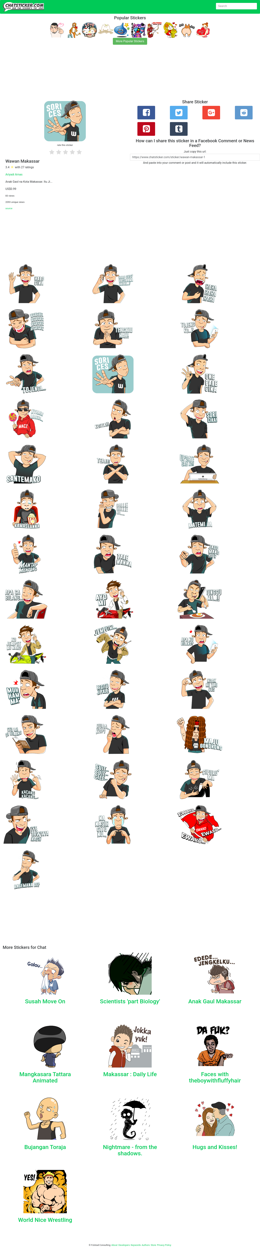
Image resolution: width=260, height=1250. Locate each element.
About (114, 1245)
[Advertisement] (108, 74)
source (8, 208)
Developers (124, 1245)
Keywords (136, 1245)
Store (153, 1245)
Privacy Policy (164, 1245)
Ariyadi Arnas (13, 174)
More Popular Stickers (130, 41)
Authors (146, 1245)
